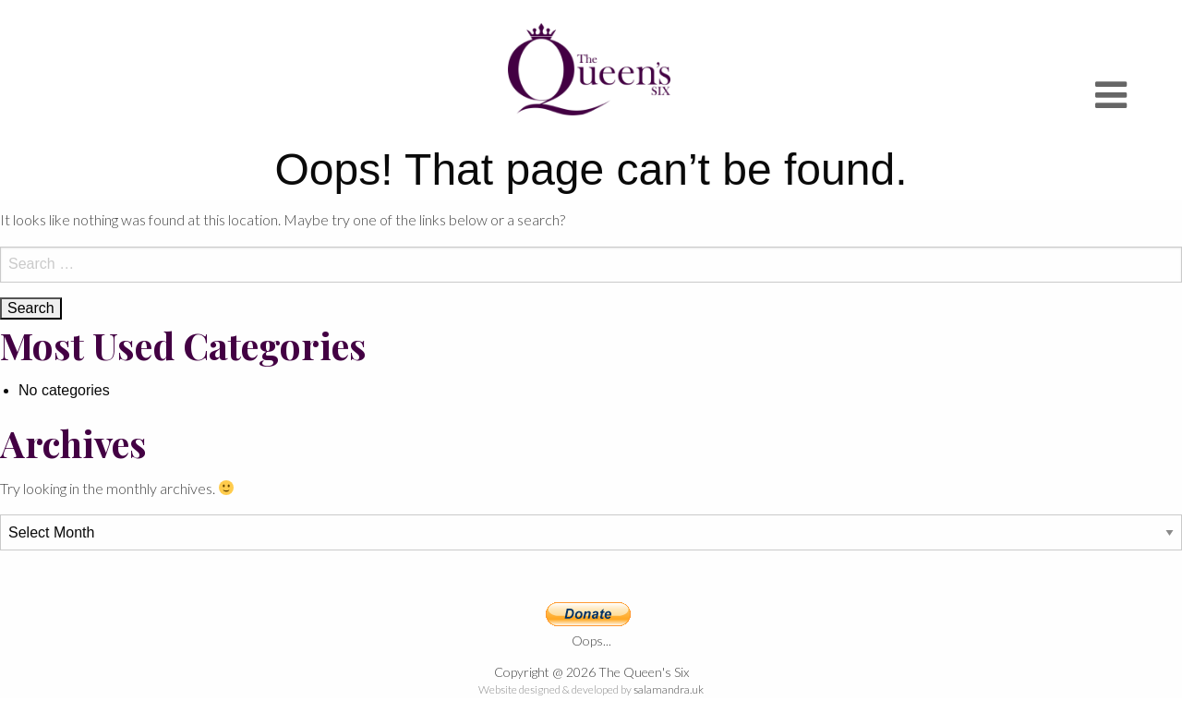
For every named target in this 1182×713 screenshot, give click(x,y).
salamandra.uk (668, 689)
